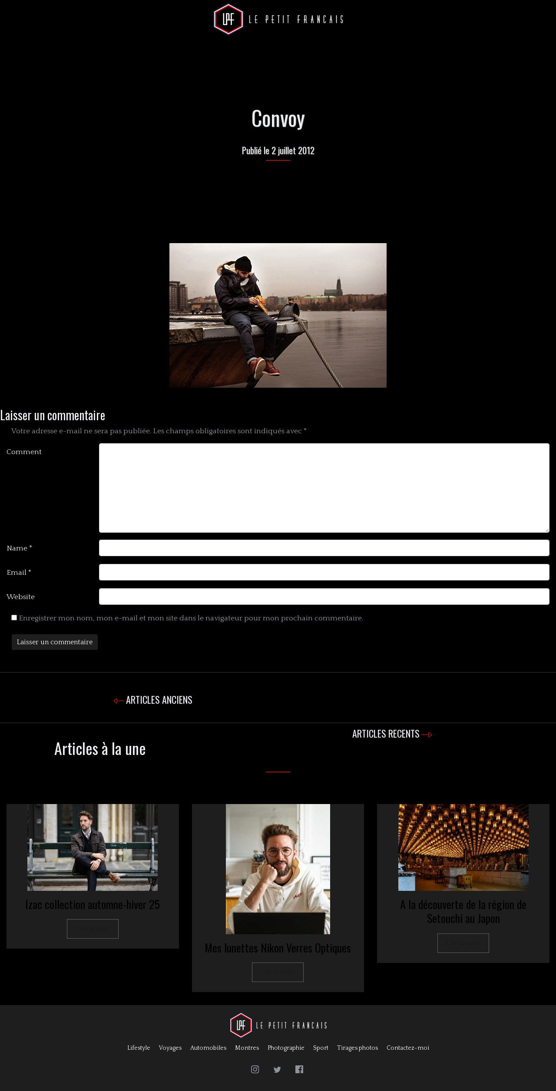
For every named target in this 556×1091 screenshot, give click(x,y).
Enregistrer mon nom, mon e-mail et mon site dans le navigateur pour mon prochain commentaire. (191, 618)
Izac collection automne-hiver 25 (92, 904)
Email (19, 572)
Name (20, 548)
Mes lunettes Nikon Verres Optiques (278, 947)
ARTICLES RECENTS (386, 733)
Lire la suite (92, 929)
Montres (247, 1048)
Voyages (170, 1048)
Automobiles (208, 1048)
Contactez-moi (408, 1048)
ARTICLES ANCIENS (159, 699)
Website (21, 597)
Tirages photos (357, 1048)
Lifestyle (138, 1048)
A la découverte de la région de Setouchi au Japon (463, 911)
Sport (320, 1048)
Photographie (286, 1048)
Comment (24, 452)
